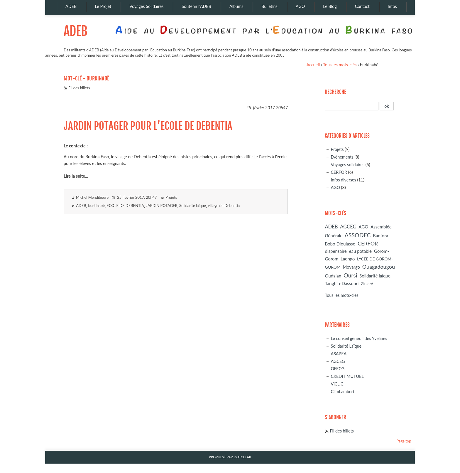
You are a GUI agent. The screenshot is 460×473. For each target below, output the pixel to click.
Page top (403, 441)
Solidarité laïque (192, 205)
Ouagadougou (378, 266)
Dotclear (242, 457)
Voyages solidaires (347, 164)
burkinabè (96, 205)
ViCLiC (337, 383)
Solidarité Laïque (346, 346)
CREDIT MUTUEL (347, 376)
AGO (335, 187)
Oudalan (333, 275)
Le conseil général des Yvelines (359, 338)
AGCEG (348, 227)
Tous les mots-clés (339, 64)
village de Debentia (224, 205)
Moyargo (351, 267)
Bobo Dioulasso (340, 243)
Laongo (348, 258)
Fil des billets (79, 87)
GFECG (337, 368)
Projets (171, 197)
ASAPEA (338, 353)
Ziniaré (367, 283)
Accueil (313, 64)
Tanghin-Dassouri (341, 283)
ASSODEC (358, 235)
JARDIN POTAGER (161, 205)
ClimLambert (342, 391)
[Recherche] (351, 106)
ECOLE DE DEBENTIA (125, 205)
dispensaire (335, 251)
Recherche (335, 92)
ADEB (75, 31)
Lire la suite (74, 176)
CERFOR (339, 172)
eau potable (360, 251)
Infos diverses (343, 179)
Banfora (380, 235)
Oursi (350, 275)
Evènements (342, 156)
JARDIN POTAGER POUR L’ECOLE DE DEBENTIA (148, 125)
